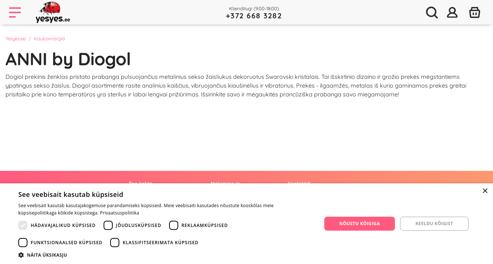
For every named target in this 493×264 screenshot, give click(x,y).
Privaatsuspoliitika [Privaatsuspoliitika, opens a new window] (119, 213)
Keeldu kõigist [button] (434, 223)
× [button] (485, 191)
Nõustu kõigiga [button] (359, 223)
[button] (165, 254)
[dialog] (246, 223)
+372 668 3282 (254, 15)
